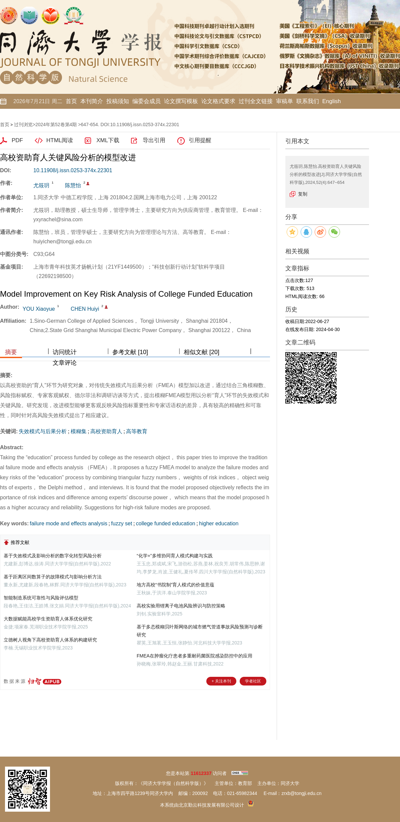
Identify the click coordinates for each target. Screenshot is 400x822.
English (331, 101)
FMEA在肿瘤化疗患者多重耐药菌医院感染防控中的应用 (194, 655)
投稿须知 (117, 101)
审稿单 (284, 101)
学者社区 (253, 681)
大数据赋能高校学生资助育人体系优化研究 (48, 618)
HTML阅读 (59, 140)
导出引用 (154, 140)
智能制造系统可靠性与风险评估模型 (41, 597)
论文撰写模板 (181, 101)
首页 (71, 101)
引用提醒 (200, 140)
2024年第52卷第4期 (56, 124)
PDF (17, 140)
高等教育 (136, 431)
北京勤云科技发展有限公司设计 (211, 805)
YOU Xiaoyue (39, 309)
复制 (302, 194)
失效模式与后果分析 (43, 431)
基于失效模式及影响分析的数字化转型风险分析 (53, 555)
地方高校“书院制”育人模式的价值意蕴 (175, 584)
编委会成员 (146, 101)
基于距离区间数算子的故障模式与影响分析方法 (53, 576)
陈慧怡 (73, 185)
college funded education (165, 523)
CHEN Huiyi (85, 309)
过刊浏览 (23, 124)
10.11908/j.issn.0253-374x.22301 (72, 170)
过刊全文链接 (256, 101)
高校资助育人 (106, 431)
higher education (218, 523)
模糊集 (79, 431)
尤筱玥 (41, 185)
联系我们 (307, 101)
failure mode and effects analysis (68, 523)
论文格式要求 (218, 101)
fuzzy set (121, 523)
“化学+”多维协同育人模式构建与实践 (175, 555)
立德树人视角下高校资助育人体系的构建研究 (50, 639)
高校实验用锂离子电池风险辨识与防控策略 (181, 605)
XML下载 (107, 140)
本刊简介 (91, 101)
